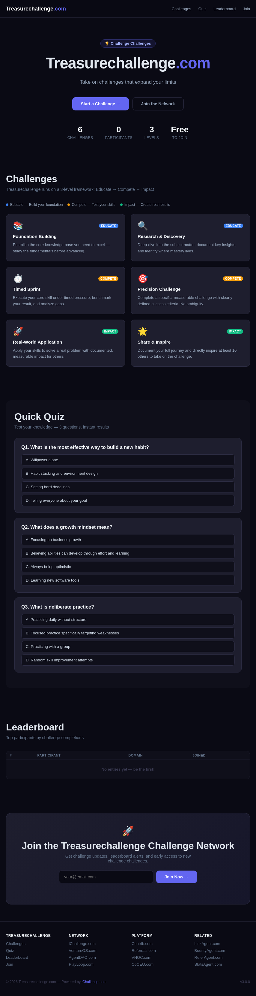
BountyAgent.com (210, 950)
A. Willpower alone (42, 460)
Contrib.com (142, 943)
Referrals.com (144, 950)
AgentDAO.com (82, 957)
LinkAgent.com (207, 943)
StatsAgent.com (208, 964)
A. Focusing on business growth (53, 539)
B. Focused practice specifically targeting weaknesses (72, 633)
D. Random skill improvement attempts (59, 660)
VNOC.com (141, 957)
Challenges (181, 9)
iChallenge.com (82, 943)
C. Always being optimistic (48, 566)
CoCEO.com (142, 964)
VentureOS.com (83, 950)
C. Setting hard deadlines (48, 487)
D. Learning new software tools (52, 580)
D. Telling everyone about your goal (56, 500)
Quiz (202, 9)
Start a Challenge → (100, 103)
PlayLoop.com (81, 964)
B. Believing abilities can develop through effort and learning (77, 553)
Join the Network (158, 103)
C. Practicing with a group (48, 646)
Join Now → (177, 876)
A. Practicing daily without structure (56, 619)
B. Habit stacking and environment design (62, 473)
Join (246, 9)
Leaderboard (224, 9)
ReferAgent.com (209, 957)
